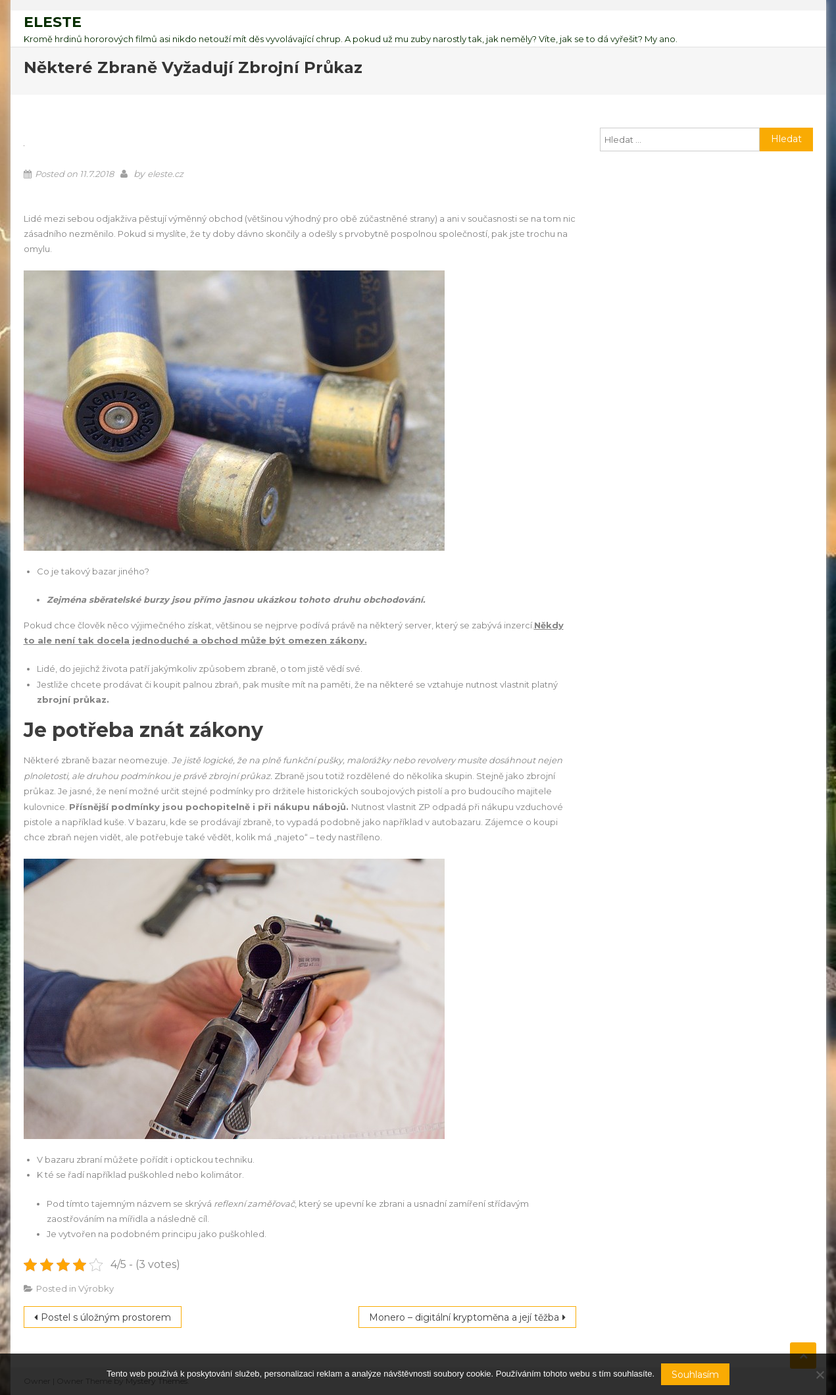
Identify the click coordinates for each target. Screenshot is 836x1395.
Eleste (53, 22)
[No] (819, 1374)
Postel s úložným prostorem (106, 1317)
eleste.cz (165, 173)
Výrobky (96, 1288)
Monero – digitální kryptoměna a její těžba (464, 1317)
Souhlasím (695, 1375)
